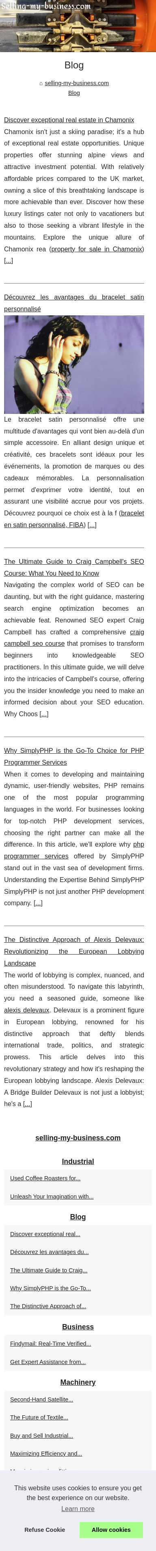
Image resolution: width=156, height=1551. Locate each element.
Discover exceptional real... (45, 1234)
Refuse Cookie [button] (44, 1530)
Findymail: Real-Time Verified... (50, 1343)
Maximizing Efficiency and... (46, 1453)
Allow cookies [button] (111, 1530)
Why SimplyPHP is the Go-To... (50, 1288)
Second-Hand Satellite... (41, 1399)
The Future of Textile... (39, 1417)
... (8, 260)
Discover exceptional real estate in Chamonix (69, 120)
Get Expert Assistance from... (48, 1362)
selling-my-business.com (77, 83)
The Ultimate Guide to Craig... (48, 1270)
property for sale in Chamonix (96, 249)
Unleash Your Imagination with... (52, 1196)
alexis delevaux (26, 1010)
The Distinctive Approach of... (48, 1306)
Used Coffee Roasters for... (45, 1178)
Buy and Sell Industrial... (41, 1435)
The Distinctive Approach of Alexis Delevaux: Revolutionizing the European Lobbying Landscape (74, 951)
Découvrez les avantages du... (49, 1252)
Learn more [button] (78, 1508)
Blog (74, 93)
